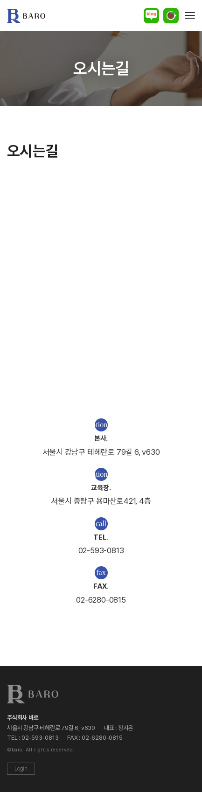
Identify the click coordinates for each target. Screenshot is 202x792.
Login (21, 768)
